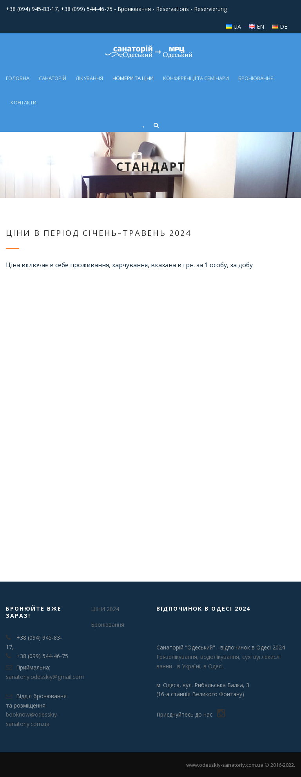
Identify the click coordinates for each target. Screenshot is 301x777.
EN (260, 26)
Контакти (23, 102)
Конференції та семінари (196, 78)
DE (283, 26)
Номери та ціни (133, 78)
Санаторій (52, 78)
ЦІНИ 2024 (105, 609)
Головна (17, 78)
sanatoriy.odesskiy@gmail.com (45, 676)
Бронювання (256, 78)
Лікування (89, 78)
